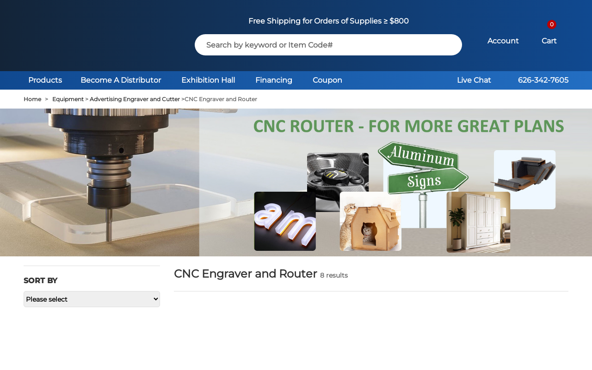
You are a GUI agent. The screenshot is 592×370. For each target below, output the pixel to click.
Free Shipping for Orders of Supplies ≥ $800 (328, 21)
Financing (273, 80)
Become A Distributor (120, 80)
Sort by (40, 280)
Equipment (68, 99)
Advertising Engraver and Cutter (135, 99)
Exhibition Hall (208, 80)
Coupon (327, 80)
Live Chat (474, 80)
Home (32, 99)
